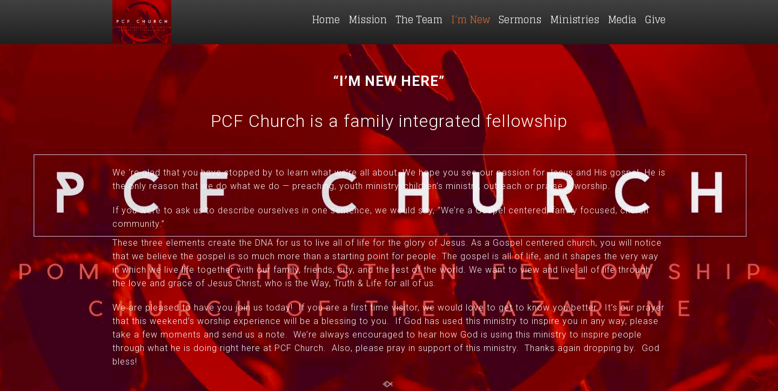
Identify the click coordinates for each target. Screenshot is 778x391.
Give (655, 19)
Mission (367, 19)
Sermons (520, 19)
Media (622, 19)
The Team (418, 19)
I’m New (470, 19)
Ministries (574, 19)
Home (326, 19)
